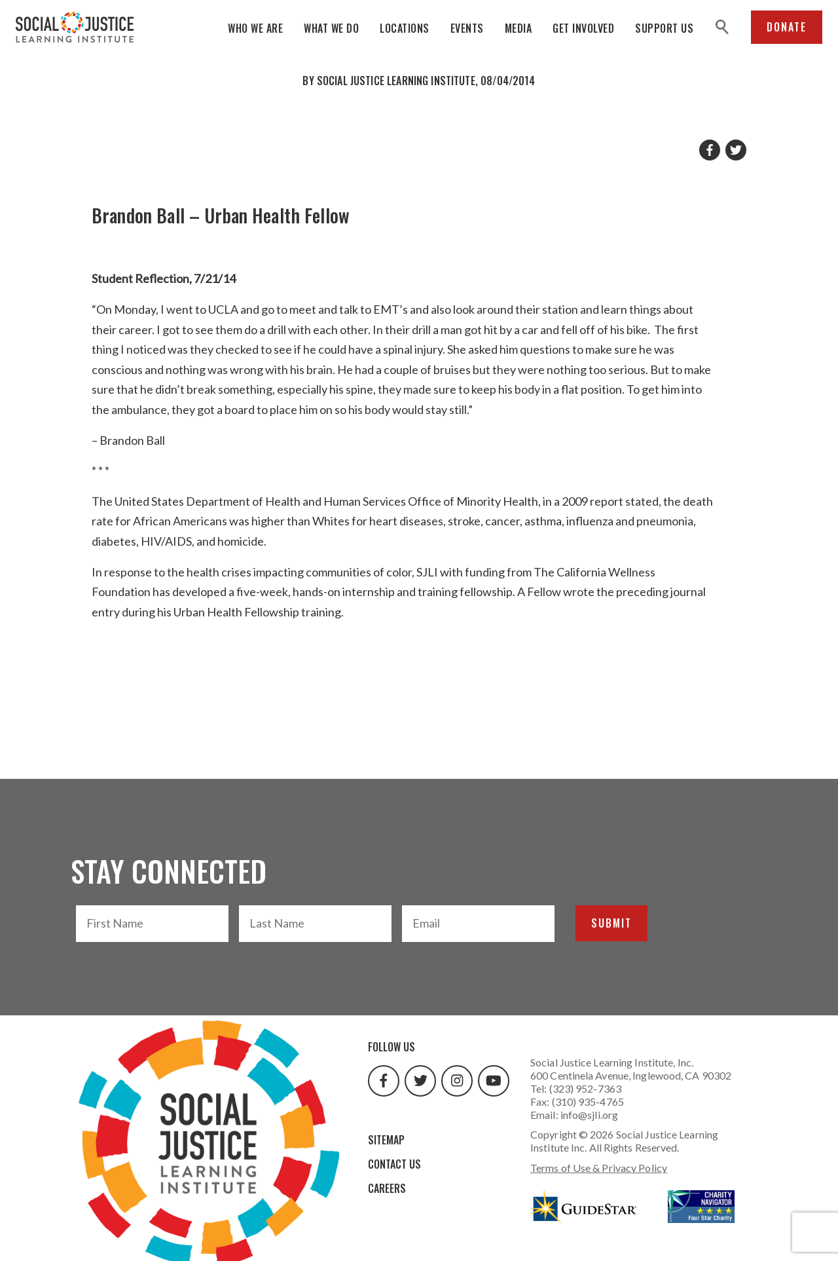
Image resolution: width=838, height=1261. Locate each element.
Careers (387, 1188)
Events (467, 28)
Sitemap (386, 1140)
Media (518, 28)
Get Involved (583, 28)
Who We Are (255, 28)
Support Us (664, 28)
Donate (787, 27)
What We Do (331, 28)
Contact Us (394, 1164)
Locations (404, 28)
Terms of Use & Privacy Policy (598, 1167)
